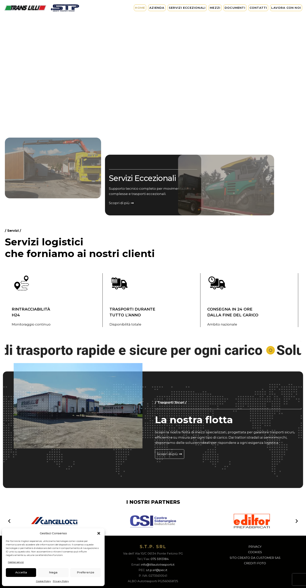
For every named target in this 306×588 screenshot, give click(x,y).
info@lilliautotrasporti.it (157, 564)
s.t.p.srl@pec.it (156, 570)
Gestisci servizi (16, 562)
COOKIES (255, 552)
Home (140, 8)
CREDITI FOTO (255, 563)
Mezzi (215, 8)
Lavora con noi (286, 8)
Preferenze (85, 572)
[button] (99, 533)
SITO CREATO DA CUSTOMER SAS (255, 558)
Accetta (21, 572)
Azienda (156, 8)
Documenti (235, 8)
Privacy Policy (61, 581)
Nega (53, 572)
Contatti (258, 8)
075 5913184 (160, 559)
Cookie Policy (43, 581)
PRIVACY (255, 547)
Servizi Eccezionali (187, 8)
